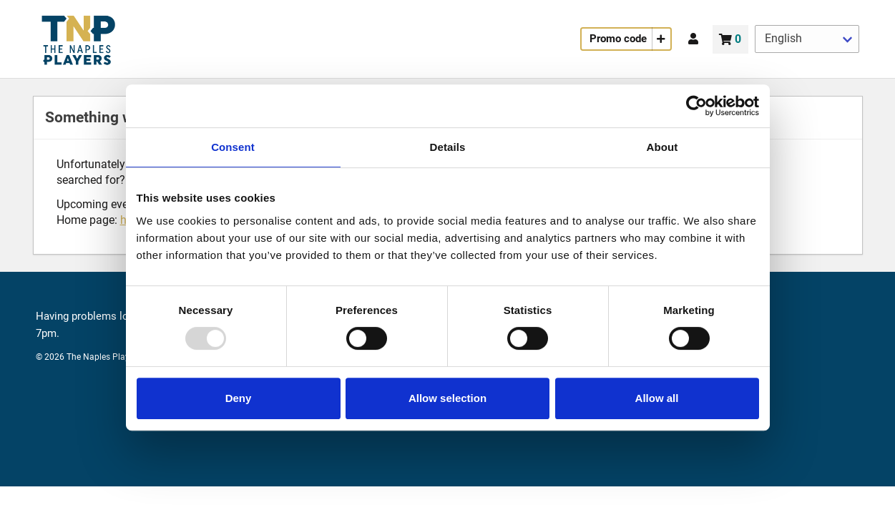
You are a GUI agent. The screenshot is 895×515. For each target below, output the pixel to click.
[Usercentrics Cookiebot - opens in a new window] (696, 106)
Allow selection (447, 398)
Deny (238, 398)
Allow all (657, 398)
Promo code (618, 38)
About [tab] (662, 147)
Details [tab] (448, 147)
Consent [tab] (233, 147)
